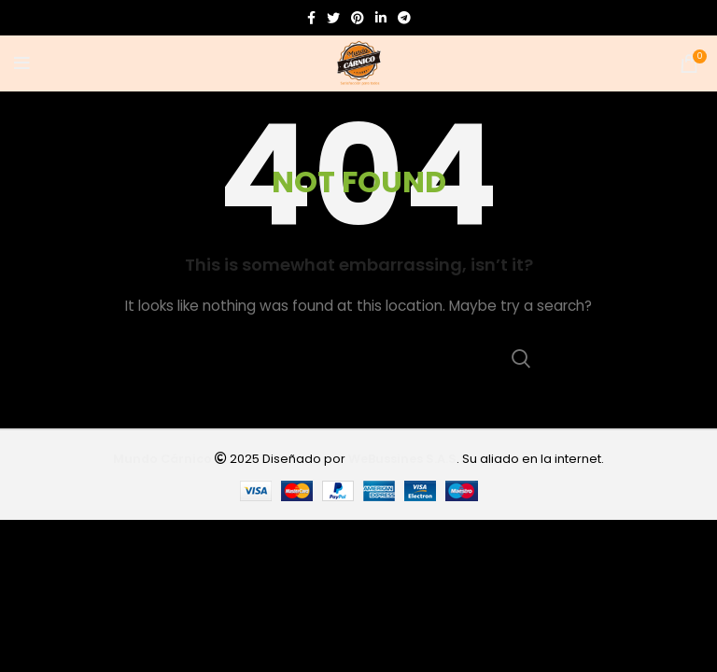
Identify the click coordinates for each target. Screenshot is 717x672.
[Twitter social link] (333, 18)
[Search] (358, 358)
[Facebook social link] (311, 18)
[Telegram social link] (404, 18)
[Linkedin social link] (381, 18)
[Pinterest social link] (357, 18)
